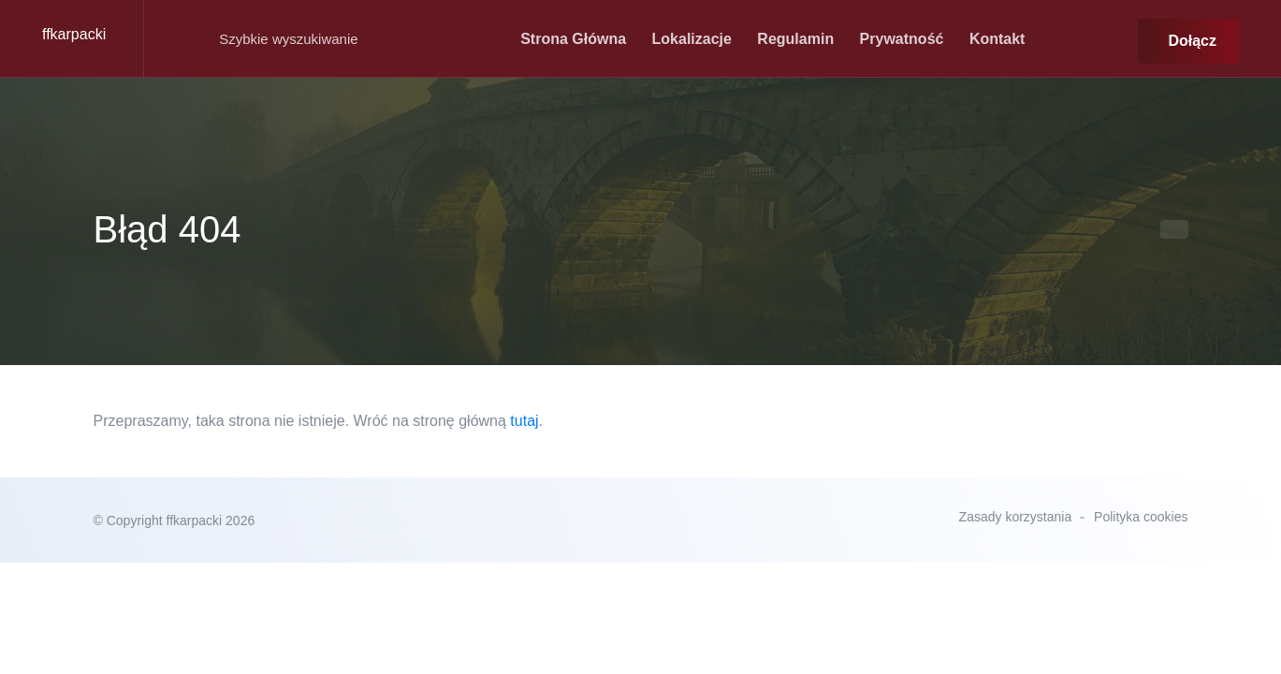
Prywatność (902, 39)
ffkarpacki (74, 34)
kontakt (997, 39)
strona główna (573, 39)
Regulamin (795, 39)
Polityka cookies (1140, 516)
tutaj (524, 421)
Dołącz (1192, 41)
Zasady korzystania (1015, 516)
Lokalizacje (692, 39)
